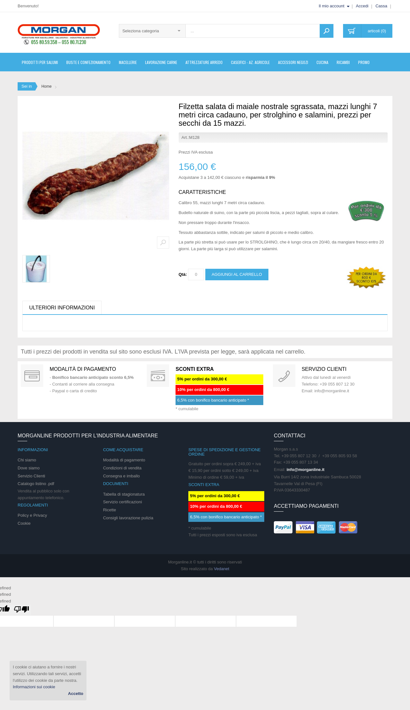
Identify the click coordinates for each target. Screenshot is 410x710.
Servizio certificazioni (122, 501)
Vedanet (221, 568)
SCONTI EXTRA (195, 369)
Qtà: (183, 274)
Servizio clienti (324, 369)
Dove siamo (29, 468)
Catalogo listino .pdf (36, 483)
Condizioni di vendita (122, 468)
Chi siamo (27, 460)
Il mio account (331, 6)
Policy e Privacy (32, 515)
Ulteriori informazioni (62, 307)
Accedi (362, 6)
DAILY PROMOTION (158, 375)
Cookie (24, 523)
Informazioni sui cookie (34, 686)
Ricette (109, 509)
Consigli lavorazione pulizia (128, 517)
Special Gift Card (32, 375)
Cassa (381, 6)
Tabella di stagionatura (124, 494)
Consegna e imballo (121, 476)
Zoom (163, 242)
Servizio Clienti (31, 476)
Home (46, 86)
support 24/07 (284, 375)
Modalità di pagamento (83, 369)
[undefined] (21, 610)
